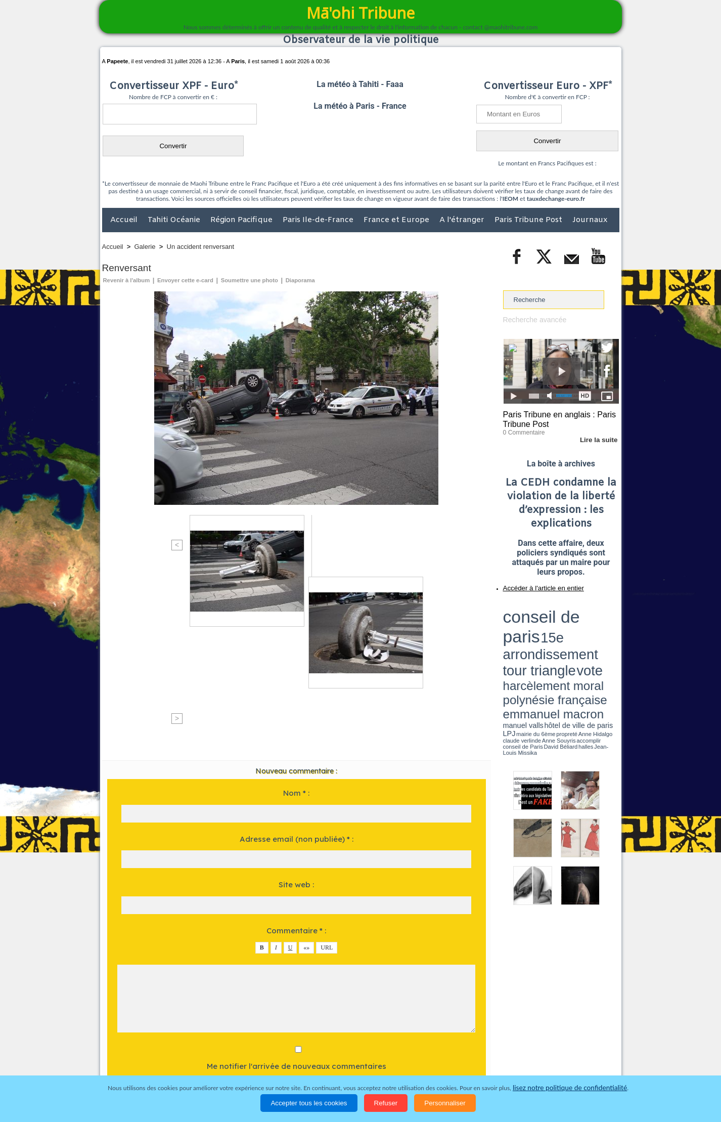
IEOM (510, 198)
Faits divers (309, 1056)
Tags (380, 1035)
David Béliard (534, 642)
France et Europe (397, 220)
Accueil (125, 220)
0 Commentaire (522, 429)
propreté (537, 638)
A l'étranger (462, 220)
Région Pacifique (242, 220)
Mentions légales (591, 1056)
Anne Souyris (593, 638)
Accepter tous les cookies (309, 1103)
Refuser (386, 1103)
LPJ (506, 638)
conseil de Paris (513, 642)
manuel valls (568, 633)
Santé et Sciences (382, 1056)
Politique (143, 1056)
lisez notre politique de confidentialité (570, 1088)
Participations (541, 1056)
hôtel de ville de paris (598, 633)
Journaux (589, 220)
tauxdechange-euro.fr (556, 198)
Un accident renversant (201, 246)
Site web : (296, 712)
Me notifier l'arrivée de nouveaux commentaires (296, 893)
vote (601, 617)
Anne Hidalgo (553, 638)
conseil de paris (534, 607)
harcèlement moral (530, 625)
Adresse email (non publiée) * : (296, 666)
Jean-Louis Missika (565, 642)
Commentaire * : (296, 758)
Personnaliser (445, 1103)
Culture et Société (260, 1056)
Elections (427, 1056)
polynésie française (585, 625)
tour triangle (574, 617)
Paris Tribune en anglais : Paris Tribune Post (555, 417)
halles (548, 642)
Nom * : (296, 620)
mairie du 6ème (520, 638)
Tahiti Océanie (175, 220)
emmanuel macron (530, 632)
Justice (341, 1056)
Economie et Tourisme (195, 1056)
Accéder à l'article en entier (536, 584)
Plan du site (351, 1035)
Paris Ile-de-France (319, 220)
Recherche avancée (532, 319)
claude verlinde (573, 638)
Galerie (145, 246)
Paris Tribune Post (529, 220)
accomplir (609, 638)
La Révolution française (480, 1056)
